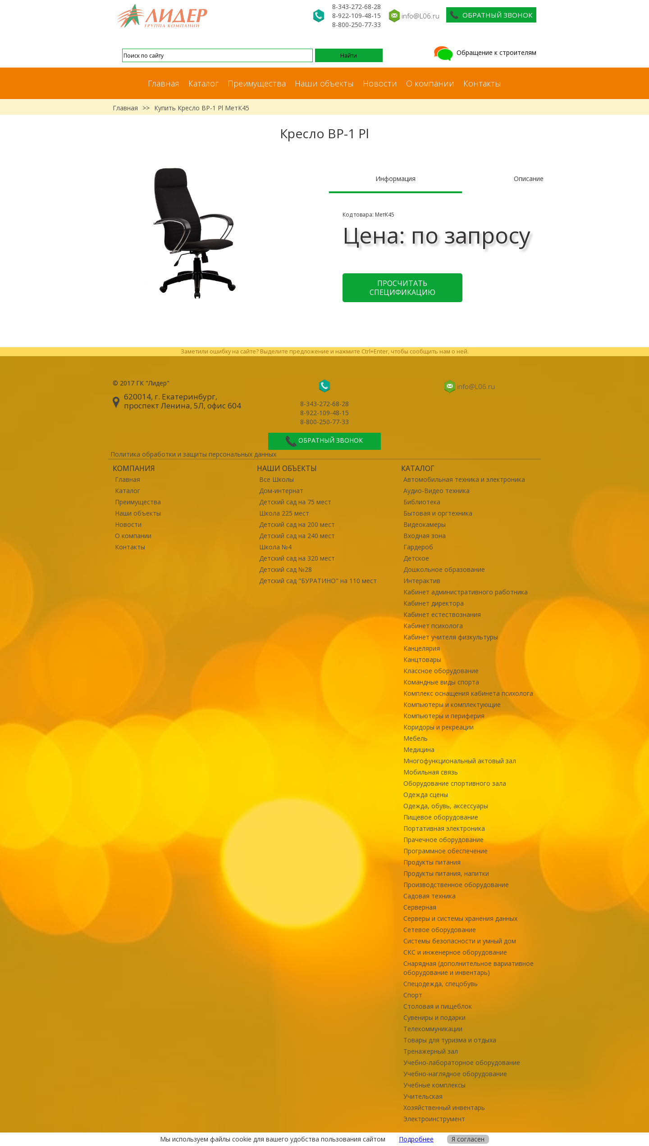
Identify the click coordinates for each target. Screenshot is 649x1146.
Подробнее (416, 1139)
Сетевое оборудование (439, 929)
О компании (430, 83)
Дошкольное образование (444, 569)
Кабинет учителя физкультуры (450, 637)
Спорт (412, 995)
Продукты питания (432, 862)
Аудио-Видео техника (436, 490)
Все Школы (276, 479)
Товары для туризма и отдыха (449, 1040)
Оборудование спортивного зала (454, 783)
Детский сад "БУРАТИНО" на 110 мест (318, 580)
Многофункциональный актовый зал (459, 760)
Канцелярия (421, 648)
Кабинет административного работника (465, 592)
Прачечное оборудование (443, 839)
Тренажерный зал (430, 1051)
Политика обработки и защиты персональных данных (193, 454)
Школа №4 (275, 547)
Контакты (482, 83)
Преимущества (257, 83)
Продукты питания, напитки (446, 873)
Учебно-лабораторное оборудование (461, 1062)
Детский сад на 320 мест (297, 558)
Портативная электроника (444, 828)
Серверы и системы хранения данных (460, 918)
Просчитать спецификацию (402, 287)
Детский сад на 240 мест (297, 535)
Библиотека (421, 502)
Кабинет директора (433, 603)
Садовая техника (429, 896)
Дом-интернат (281, 490)
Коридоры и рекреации (438, 727)
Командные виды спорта (441, 682)
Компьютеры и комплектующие (452, 704)
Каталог (203, 83)
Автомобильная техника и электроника (464, 479)
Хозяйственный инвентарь (444, 1107)
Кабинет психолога (433, 625)
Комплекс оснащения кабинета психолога (468, 693)
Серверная (419, 907)
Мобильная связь (430, 772)
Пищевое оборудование (440, 817)
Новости (380, 83)
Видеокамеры (424, 524)
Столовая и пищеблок (437, 1006)
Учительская (423, 1096)
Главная (163, 83)
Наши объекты (324, 83)
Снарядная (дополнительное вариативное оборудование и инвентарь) (468, 968)
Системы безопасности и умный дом (459, 941)
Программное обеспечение (445, 851)
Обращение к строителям (484, 52)
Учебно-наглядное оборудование (455, 1073)
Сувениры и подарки (434, 1017)
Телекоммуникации (432, 1028)
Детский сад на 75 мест (295, 502)
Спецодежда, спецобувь (440, 983)
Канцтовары (422, 659)
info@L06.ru (420, 15)
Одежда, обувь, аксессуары (445, 806)
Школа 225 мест (284, 513)
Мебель (415, 738)
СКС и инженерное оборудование (455, 952)
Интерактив (421, 580)
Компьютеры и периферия (443, 715)
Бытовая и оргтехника (437, 513)
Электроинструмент (434, 1118)
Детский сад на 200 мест (297, 524)
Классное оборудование (441, 670)
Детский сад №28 (285, 569)
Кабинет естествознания (442, 614)
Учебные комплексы (434, 1085)
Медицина (418, 749)
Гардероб (418, 547)
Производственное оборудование (456, 884)
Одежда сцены (425, 794)
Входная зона (424, 535)
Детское (416, 558)
